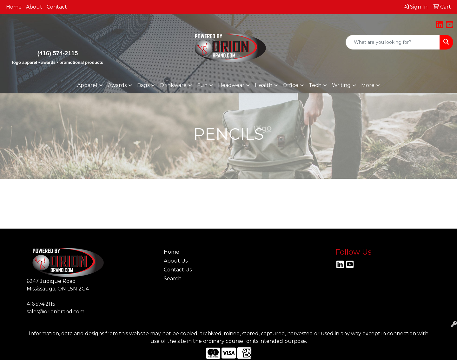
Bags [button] (143, 85)
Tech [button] (315, 85)
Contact (57, 7)
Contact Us (178, 270)
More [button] (367, 85)
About (34, 7)
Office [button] (290, 85)
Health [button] (263, 85)
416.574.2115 (41, 304)
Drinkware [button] (173, 85)
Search (173, 279)
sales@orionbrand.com (55, 312)
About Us (176, 261)
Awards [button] (117, 85)
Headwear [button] (231, 85)
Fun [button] (202, 85)
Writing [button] (341, 85)
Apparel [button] (87, 85)
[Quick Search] (393, 42)
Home (14, 7)
